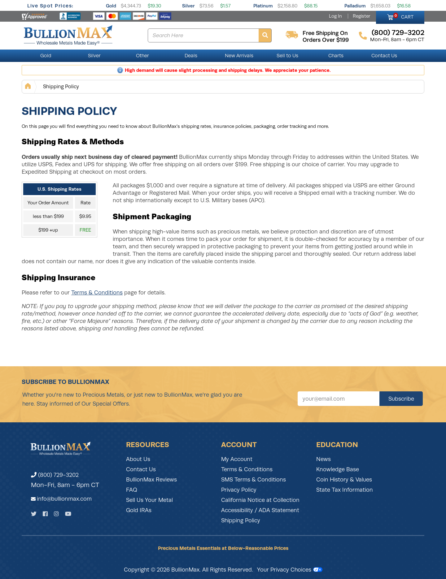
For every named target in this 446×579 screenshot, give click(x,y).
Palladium (355, 5)
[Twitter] (34, 514)
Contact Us (384, 56)
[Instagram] (56, 514)
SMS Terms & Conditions (253, 480)
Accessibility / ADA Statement (260, 510)
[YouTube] (68, 514)
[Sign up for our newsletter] (338, 398)
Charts (335, 56)
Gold (111, 5)
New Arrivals (239, 56)
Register (361, 16)
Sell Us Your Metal (149, 500)
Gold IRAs (138, 510)
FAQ (131, 490)
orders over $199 (326, 40)
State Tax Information (344, 490)
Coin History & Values (344, 480)
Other (142, 56)
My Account (236, 459)
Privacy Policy (238, 490)
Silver (188, 5)
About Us (138, 459)
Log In (335, 16)
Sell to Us (287, 56)
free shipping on (325, 33)
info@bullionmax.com (64, 499)
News (323, 459)
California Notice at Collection (260, 500)
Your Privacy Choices (289, 570)
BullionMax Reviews (151, 480)
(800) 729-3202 (55, 475)
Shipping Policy (61, 86)
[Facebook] (45, 514)
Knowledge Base (337, 469)
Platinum (263, 5)
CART (403, 16)
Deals (191, 56)
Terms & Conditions (97, 293)
